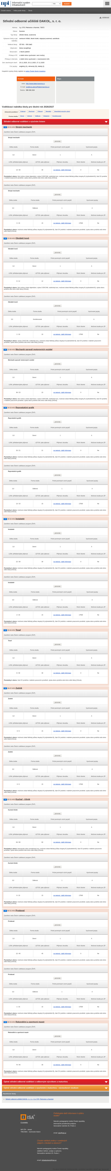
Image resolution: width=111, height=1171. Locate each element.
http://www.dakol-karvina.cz (35, 83)
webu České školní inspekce (35, 71)
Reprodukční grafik (25, 407)
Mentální (48, 111)
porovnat (57, 141)
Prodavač (20, 910)
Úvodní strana (6, 10)
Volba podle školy (19, 10)
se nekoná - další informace (62, 170)
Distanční (46, 116)
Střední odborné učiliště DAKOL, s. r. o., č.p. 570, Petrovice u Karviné (29, 1099)
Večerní (29, 116)
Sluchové (31, 111)
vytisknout (105, 17)
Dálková (37, 116)
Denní (22, 116)
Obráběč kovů (22, 238)
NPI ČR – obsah (26, 1129)
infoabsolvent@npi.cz (49, 1160)
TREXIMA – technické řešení (30, 1132)
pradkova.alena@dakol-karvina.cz (37, 87)
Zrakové (23, 111)
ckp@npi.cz (62, 1133)
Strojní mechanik (24, 127)
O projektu (24, 1122)
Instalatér (20, 519)
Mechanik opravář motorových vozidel (34, 349)
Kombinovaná (57, 116)
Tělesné (40, 111)
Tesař (18, 630)
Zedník (19, 688)
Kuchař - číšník (23, 799)
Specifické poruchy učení (62, 111)
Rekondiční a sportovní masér (30, 1022)
